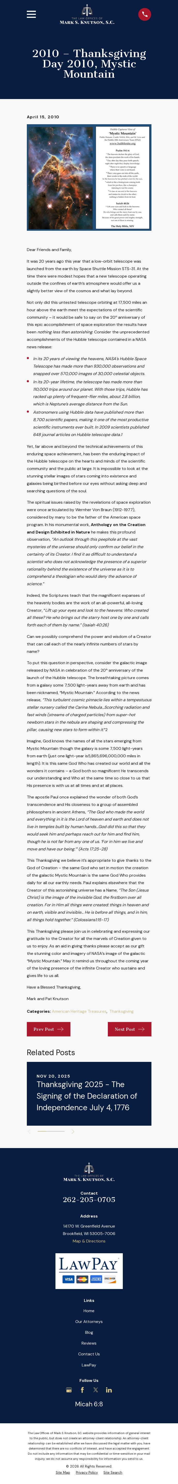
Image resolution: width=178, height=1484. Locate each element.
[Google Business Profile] (69, 1390)
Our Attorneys (89, 1321)
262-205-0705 (89, 1199)
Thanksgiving (121, 1011)
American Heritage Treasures (79, 1011)
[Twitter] (96, 1390)
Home (89, 1310)
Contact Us (89, 1354)
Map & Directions (89, 1241)
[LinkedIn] (109, 1390)
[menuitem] (63, 1473)
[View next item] (74, 1131)
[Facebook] (82, 1390)
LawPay (89, 1365)
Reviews (89, 1343)
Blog (89, 1332)
